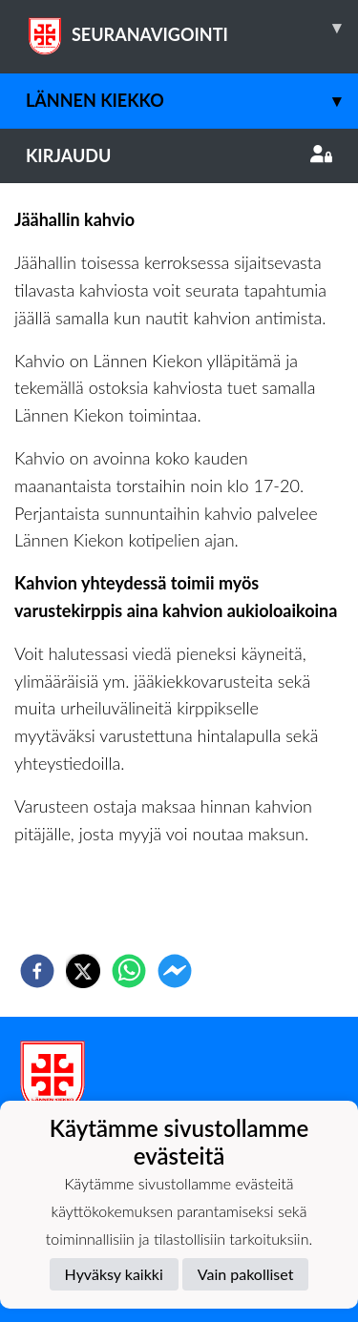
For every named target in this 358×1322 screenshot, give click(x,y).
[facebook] (37, 971)
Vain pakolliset (246, 1274)
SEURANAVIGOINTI (192, 27)
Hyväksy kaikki (114, 1274)
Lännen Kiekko (192, 100)
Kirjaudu (179, 155)
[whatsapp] (129, 971)
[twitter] (83, 971)
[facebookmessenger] (175, 971)
